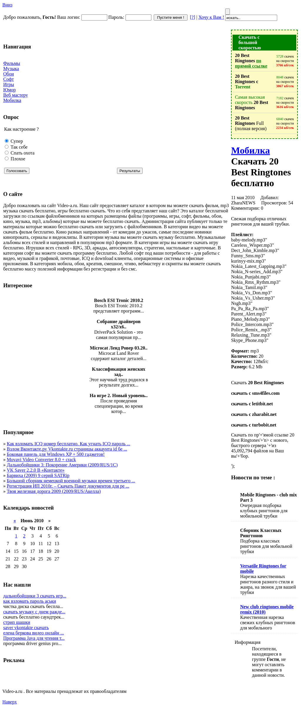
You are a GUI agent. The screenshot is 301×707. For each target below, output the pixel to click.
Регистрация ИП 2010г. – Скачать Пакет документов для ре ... (68, 485)
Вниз (7, 4)
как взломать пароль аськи (29, 601)
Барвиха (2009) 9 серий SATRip (38, 475)
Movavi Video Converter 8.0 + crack (41, 459)
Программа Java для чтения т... (34, 638)
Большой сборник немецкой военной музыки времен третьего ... (71, 480)
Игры (8, 84)
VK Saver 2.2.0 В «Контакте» (36, 470)
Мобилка (12, 100)
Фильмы (11, 63)
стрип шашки (16, 622)
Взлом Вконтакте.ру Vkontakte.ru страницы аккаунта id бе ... (67, 448)
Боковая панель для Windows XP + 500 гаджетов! (56, 454)
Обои (8, 73)
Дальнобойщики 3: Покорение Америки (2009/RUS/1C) (62, 464)
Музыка (11, 68)
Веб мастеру (15, 95)
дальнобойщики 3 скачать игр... (34, 595)
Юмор (9, 89)
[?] (192, 17)
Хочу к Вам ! (211, 17)
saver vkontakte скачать (26, 627)
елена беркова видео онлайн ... (33, 632)
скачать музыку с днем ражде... (34, 611)
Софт (8, 79)
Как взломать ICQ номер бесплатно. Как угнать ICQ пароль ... (68, 443)
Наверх (9, 701)
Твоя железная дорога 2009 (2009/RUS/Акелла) (54, 491)
